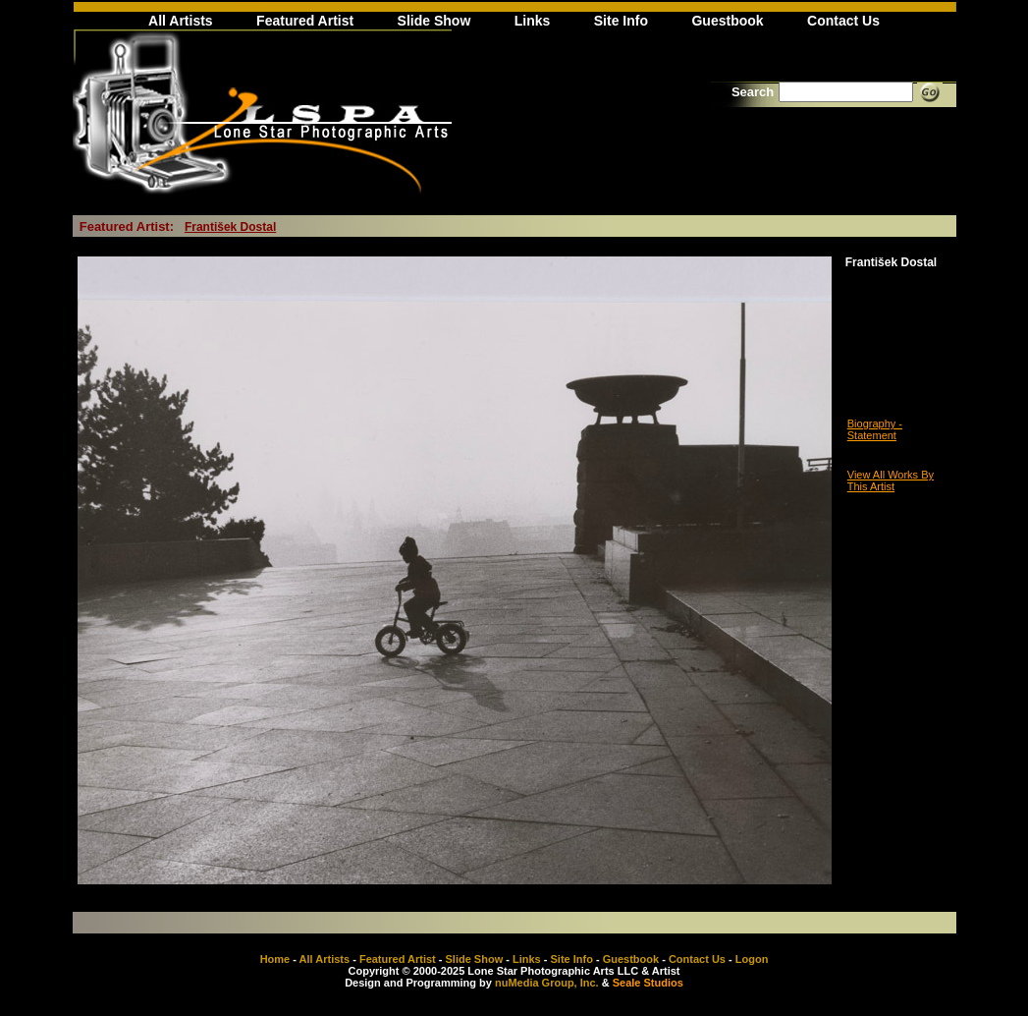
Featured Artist (304, 20)
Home (275, 959)
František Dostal (230, 227)
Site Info (621, 20)
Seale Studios (648, 982)
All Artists (180, 20)
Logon (752, 959)
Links (532, 20)
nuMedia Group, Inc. (547, 982)
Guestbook (727, 20)
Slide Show (434, 20)
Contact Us (843, 20)
